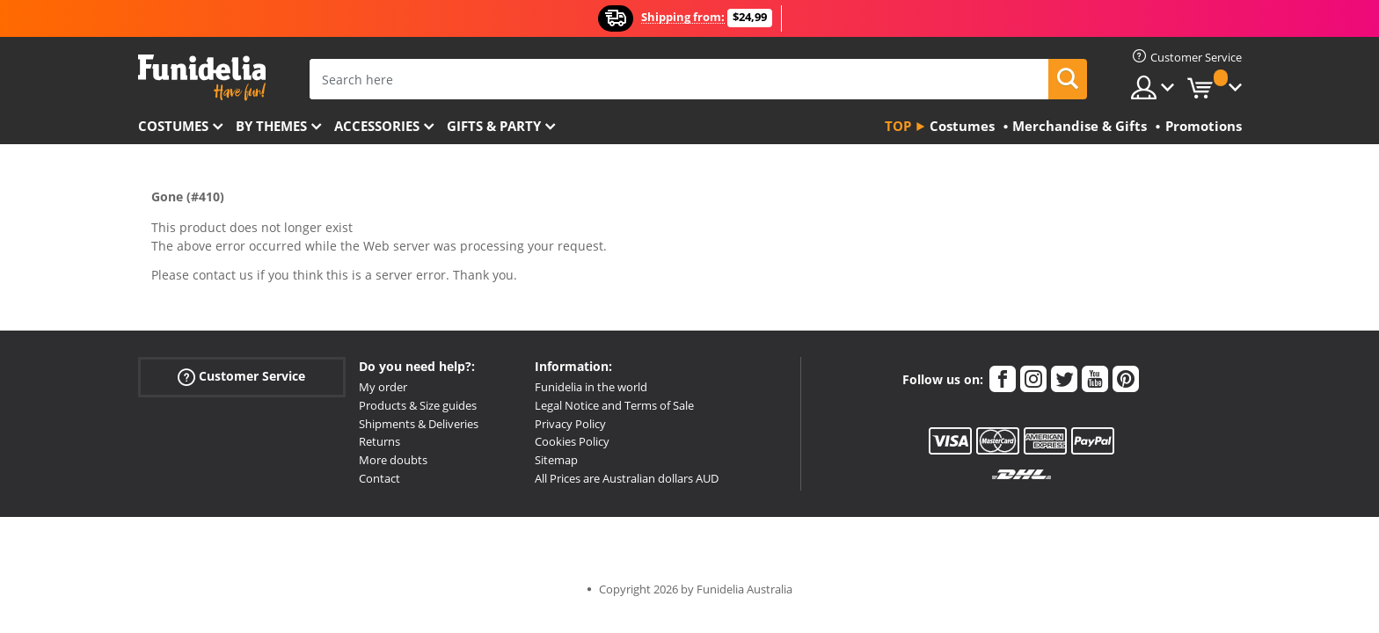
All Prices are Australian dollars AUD (627, 478)
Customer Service (241, 376)
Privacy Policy (570, 424)
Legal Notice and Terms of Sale (614, 405)
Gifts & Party (494, 126)
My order (383, 387)
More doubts (393, 460)
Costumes (173, 126)
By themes (271, 126)
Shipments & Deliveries (418, 424)
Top (898, 126)
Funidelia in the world (591, 387)
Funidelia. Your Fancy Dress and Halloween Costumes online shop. (202, 78)
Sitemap (556, 460)
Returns (379, 441)
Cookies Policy (572, 441)
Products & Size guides (418, 405)
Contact (379, 478)
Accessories (377, 126)
